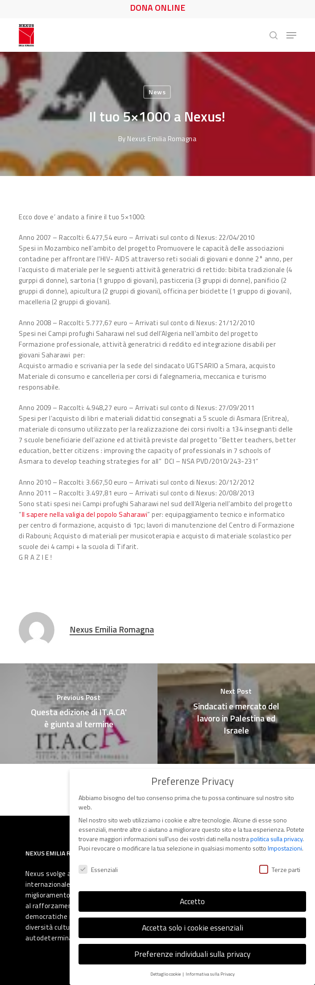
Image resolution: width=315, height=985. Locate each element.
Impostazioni (285, 845)
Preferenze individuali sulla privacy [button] (192, 951)
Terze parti (279, 866)
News (157, 91)
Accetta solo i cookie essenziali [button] (192, 925)
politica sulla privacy (276, 836)
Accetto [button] (192, 899)
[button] (291, 35)
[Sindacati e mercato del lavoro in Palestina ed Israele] (236, 713)
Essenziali (98, 866)
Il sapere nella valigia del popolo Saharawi (85, 514)
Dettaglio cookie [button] (166, 971)
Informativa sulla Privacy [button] (210, 971)
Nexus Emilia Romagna (162, 139)
